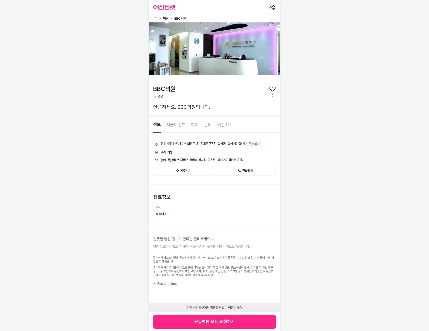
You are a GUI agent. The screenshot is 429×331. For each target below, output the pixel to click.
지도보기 (183, 171)
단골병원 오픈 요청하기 (214, 321)
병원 (166, 18)
